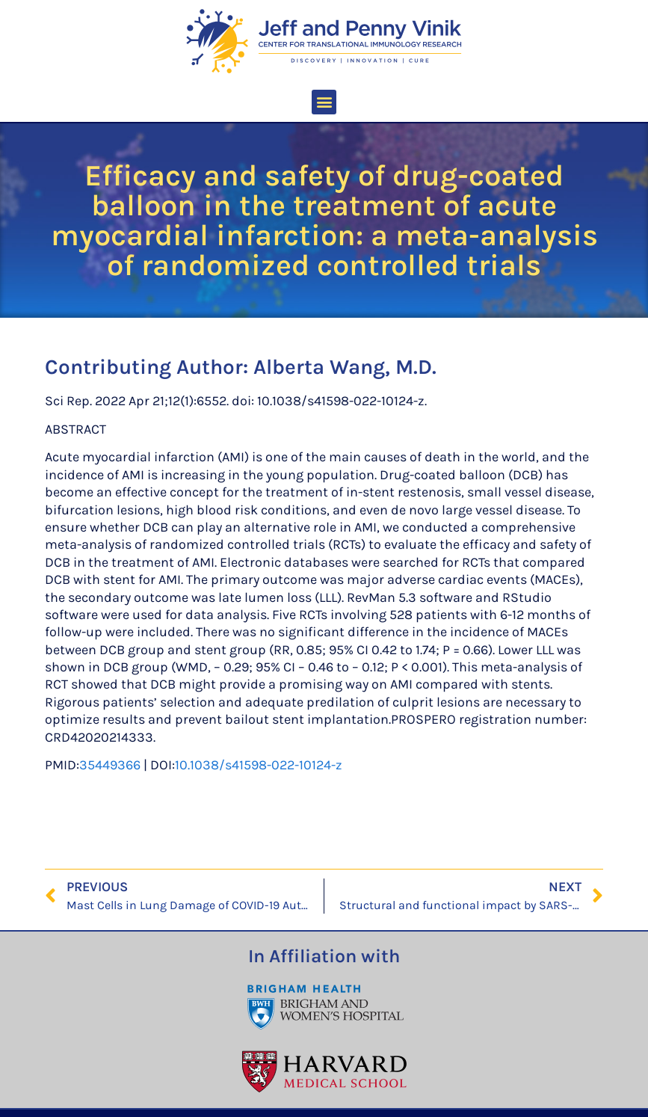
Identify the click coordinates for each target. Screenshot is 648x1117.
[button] (324, 102)
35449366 (110, 765)
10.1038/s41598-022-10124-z (258, 765)
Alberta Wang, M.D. (344, 366)
